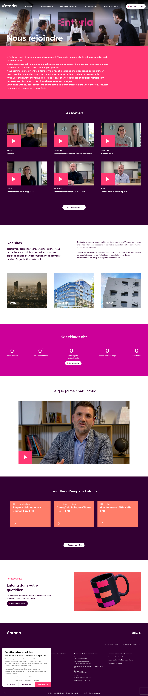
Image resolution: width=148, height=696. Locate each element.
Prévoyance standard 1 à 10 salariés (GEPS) (81, 657)
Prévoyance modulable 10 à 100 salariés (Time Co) (82, 662)
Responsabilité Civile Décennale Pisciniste (121, 660)
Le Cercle (10, 672)
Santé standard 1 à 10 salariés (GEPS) (80, 672)
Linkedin (136, 633)
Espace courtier (132, 644)
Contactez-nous (111, 6)
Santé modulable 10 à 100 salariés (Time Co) (82, 676)
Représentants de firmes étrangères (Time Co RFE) (88, 667)
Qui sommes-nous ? (68, 6)
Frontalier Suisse (45, 666)
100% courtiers (47, 6)
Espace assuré (113, 644)
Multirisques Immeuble (115, 663)
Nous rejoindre (91, 6)
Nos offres (29, 6)
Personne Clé (44, 657)
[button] (5, 692)
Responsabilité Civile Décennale (118, 657)
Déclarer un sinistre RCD (14, 675)
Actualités (10, 669)
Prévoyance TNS (45, 660)
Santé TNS (43, 663)
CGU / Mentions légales (92, 693)
